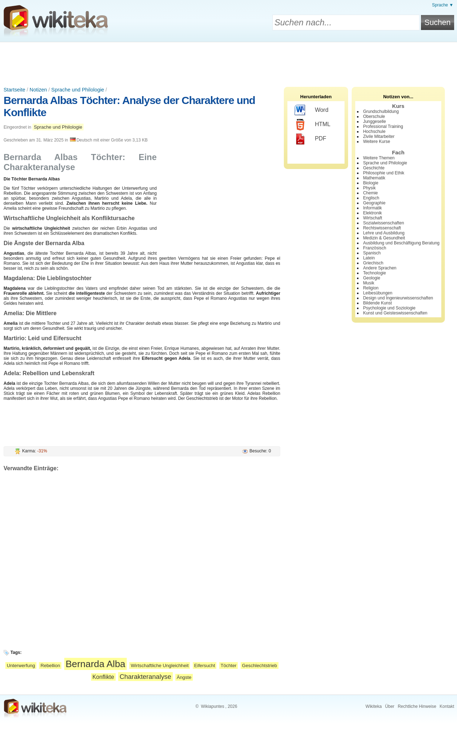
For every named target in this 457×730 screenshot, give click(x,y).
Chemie (370, 192)
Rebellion (50, 665)
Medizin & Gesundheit (384, 237)
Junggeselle (374, 121)
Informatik (372, 207)
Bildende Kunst (377, 303)
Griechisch (373, 262)
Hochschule (374, 131)
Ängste (184, 677)
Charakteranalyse (145, 676)
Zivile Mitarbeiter (379, 136)
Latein (369, 257)
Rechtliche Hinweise (417, 706)
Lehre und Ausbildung (384, 232)
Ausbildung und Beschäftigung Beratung (401, 242)
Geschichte (374, 167)
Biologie (370, 182)
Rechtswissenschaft (382, 227)
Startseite (14, 90)
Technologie (374, 272)
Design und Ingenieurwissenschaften (398, 298)
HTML (313, 124)
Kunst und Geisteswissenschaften (395, 313)
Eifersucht (204, 665)
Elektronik (372, 212)
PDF (310, 139)
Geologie (371, 277)
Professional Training (383, 126)
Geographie (374, 202)
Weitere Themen (379, 157)
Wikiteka (374, 706)
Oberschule (374, 116)
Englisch (371, 197)
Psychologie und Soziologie (389, 308)
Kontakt (447, 706)
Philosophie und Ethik (383, 172)
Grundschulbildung (381, 111)
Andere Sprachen (379, 267)
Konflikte (103, 677)
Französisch (374, 247)
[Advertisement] (228, 62)
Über (390, 706)
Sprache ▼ (442, 5)
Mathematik (374, 177)
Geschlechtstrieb (259, 665)
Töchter (229, 665)
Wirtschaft (372, 217)
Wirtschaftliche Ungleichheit (160, 665)
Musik (368, 282)
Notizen (38, 90)
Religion (370, 287)
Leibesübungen (377, 293)
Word (311, 110)
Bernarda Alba (95, 664)
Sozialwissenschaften (383, 222)
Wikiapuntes (212, 706)
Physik (369, 187)
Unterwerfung (21, 665)
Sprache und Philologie (77, 90)
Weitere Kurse (376, 141)
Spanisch (372, 252)
